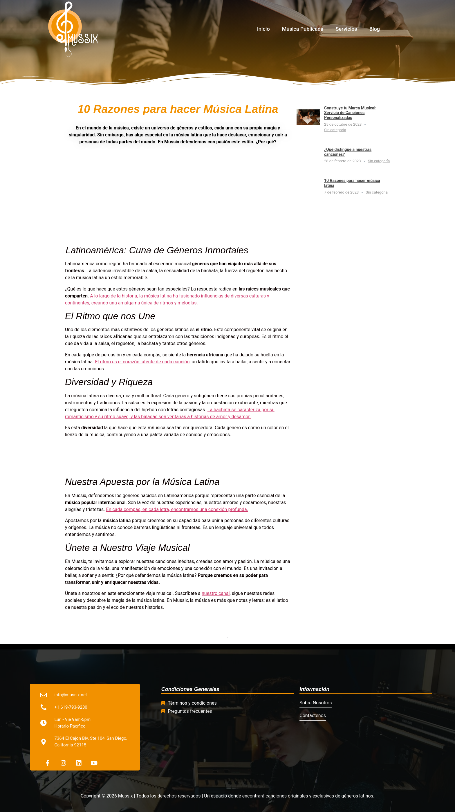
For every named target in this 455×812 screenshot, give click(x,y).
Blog (374, 29)
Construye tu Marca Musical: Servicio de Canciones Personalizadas (350, 113)
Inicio (263, 29)
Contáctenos (312, 715)
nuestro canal (216, 593)
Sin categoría (335, 130)
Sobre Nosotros (315, 702)
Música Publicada (303, 29)
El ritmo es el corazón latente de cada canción (142, 362)
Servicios (346, 29)
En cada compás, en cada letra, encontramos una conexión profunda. (177, 509)
